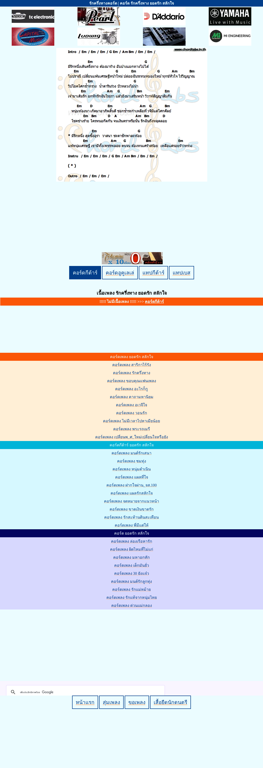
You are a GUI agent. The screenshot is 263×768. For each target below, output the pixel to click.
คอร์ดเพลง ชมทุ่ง (131, 461)
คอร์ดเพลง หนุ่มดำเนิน (132, 469)
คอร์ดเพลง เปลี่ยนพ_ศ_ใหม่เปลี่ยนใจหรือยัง (131, 437)
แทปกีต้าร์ (153, 272)
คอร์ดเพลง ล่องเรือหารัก (131, 541)
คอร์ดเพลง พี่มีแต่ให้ (132, 525)
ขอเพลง (136, 702)
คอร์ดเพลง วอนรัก (131, 413)
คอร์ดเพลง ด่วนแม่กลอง (131, 605)
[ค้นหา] (85, 692)
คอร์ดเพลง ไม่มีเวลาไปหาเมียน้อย (131, 421)
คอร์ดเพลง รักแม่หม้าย (131, 589)
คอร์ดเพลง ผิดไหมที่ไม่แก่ (131, 549)
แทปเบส (181, 272)
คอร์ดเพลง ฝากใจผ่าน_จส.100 (131, 485)
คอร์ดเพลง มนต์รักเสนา (131, 453)
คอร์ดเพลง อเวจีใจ (131, 405)
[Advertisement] (132, 644)
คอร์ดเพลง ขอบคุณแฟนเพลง (131, 381)
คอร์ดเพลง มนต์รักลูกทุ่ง (131, 581)
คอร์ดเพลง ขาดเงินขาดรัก (132, 509)
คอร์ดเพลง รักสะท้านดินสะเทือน (131, 517)
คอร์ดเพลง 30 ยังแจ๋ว (131, 573)
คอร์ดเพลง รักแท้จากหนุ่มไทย (131, 597)
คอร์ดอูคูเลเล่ (120, 272)
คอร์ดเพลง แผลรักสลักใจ (132, 493)
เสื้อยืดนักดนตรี (170, 702)
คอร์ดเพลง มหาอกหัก (131, 557)
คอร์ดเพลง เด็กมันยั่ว (131, 565)
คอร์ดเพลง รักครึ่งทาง (131, 373)
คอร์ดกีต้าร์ (85, 272)
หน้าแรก (85, 702)
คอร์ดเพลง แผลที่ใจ (131, 477)
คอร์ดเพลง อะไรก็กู (131, 389)
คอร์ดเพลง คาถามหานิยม (131, 397)
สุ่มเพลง (111, 702)
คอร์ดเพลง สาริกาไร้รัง (131, 365)
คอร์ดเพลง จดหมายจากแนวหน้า (131, 501)
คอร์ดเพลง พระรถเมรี (131, 429)
